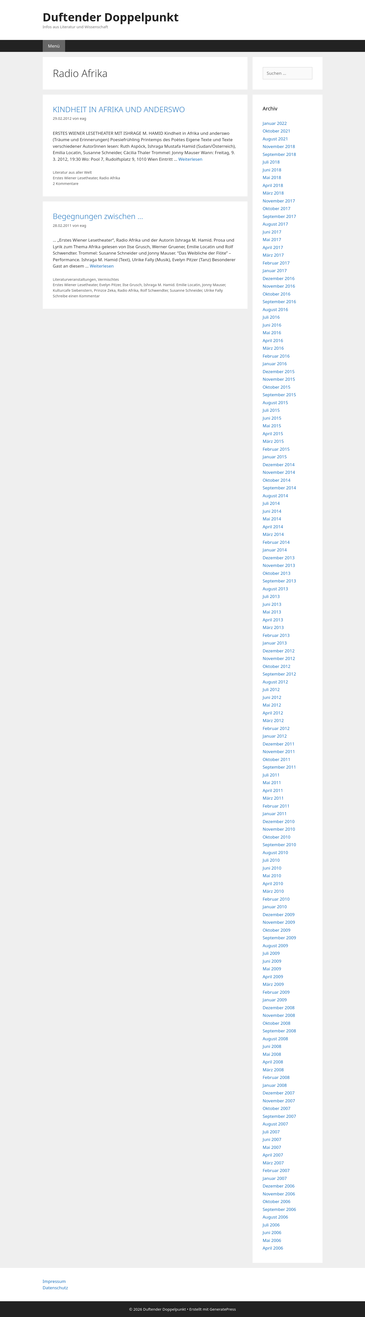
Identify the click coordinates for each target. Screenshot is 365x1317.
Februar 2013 (276, 635)
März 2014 (273, 534)
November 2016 (279, 286)
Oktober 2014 (276, 480)
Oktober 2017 (276, 208)
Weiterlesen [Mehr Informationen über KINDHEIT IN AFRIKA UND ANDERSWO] (190, 159)
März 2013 (273, 627)
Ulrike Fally (213, 290)
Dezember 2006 (279, 1186)
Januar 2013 (275, 643)
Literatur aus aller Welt (72, 172)
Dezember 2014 (279, 464)
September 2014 (279, 488)
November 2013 (279, 565)
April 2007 (273, 1155)
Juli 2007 (271, 1132)
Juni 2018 (272, 170)
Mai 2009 (272, 969)
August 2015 (275, 402)
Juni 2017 (272, 232)
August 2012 (275, 682)
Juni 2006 (272, 1232)
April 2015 (273, 433)
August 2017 (275, 224)
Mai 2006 (272, 1240)
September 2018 (279, 154)
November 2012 (279, 658)
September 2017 (279, 216)
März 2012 (273, 720)
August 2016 (275, 309)
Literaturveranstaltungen (74, 279)
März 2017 (273, 255)
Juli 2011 (271, 775)
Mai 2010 (272, 876)
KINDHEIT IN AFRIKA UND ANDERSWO (119, 109)
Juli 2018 (271, 162)
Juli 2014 (271, 503)
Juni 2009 (272, 961)
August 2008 (275, 1039)
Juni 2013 (272, 604)
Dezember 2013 (279, 558)
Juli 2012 (271, 689)
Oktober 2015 (276, 387)
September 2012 (279, 674)
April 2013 (273, 620)
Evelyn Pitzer (110, 284)
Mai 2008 (272, 1054)
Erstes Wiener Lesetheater (75, 177)
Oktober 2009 (276, 930)
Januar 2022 (275, 123)
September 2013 (279, 581)
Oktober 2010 (276, 837)
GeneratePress (223, 1309)
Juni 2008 (272, 1046)
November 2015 (279, 379)
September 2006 (279, 1209)
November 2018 (279, 146)
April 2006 (273, 1248)
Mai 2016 (272, 332)
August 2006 (275, 1217)
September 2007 (279, 1116)
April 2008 (273, 1062)
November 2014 (279, 472)
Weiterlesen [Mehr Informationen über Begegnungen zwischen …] (102, 266)
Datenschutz (55, 1288)
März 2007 (273, 1163)
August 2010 (275, 852)
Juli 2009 (271, 953)
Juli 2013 (271, 596)
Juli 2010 (271, 860)
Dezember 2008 (279, 1008)
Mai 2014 (272, 519)
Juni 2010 (272, 868)
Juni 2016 (272, 325)
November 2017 (279, 201)
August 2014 (275, 496)
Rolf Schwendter (154, 290)
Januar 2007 (275, 1178)
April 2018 (273, 185)
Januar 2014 (275, 550)
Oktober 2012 (276, 666)
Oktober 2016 (276, 294)
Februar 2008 (276, 1077)
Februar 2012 (276, 728)
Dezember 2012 (279, 651)
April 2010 (273, 883)
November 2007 (279, 1101)
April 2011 (273, 790)
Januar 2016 (275, 364)
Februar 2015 (276, 449)
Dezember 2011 (279, 744)
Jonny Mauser (213, 284)
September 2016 (279, 301)
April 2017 (273, 247)
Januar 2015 (275, 457)
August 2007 (275, 1124)
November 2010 (279, 829)
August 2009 (275, 945)
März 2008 (273, 1070)
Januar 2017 (275, 270)
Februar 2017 (276, 263)
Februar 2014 (276, 542)
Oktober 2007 (276, 1108)
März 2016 (273, 348)
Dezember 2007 (279, 1093)
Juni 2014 (272, 511)
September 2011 (279, 767)
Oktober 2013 (276, 573)
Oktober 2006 (276, 1201)
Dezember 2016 (279, 278)
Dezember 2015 (279, 371)
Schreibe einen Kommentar (76, 296)
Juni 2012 (272, 697)
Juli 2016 (271, 317)
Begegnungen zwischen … (98, 216)
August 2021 (275, 139)
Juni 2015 (272, 418)
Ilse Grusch (132, 284)
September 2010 (279, 844)
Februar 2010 (276, 899)
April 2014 (273, 527)
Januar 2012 (275, 736)
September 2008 (279, 1031)
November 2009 (279, 922)
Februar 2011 (276, 806)
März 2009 (273, 984)
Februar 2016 (276, 356)
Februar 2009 (276, 992)
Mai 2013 (272, 612)
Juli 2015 (271, 410)
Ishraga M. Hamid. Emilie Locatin (172, 284)
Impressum (54, 1281)
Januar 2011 (275, 813)
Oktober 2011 (276, 759)
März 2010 (273, 891)
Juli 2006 (271, 1225)
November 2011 (279, 751)
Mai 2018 (272, 177)
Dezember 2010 (279, 821)
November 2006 (279, 1194)
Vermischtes (108, 279)
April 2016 (273, 340)
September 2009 (279, 938)
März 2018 (273, 193)
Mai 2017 (272, 239)
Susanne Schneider (186, 290)
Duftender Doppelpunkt (111, 17)
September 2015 (279, 395)
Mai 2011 (272, 782)
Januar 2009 (275, 1000)
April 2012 (273, 713)
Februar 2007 (276, 1170)
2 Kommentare (66, 183)
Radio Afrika (109, 177)
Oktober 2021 (276, 131)
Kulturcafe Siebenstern (72, 290)
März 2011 (273, 798)
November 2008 (279, 1015)
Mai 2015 (272, 426)
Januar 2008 (275, 1085)
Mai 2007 (272, 1147)
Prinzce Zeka (104, 290)
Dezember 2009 (279, 914)
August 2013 (275, 589)
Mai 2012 (272, 705)
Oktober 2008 (276, 1023)
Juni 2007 (272, 1139)
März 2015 (273, 441)
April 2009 (273, 976)
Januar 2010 (275, 907)
